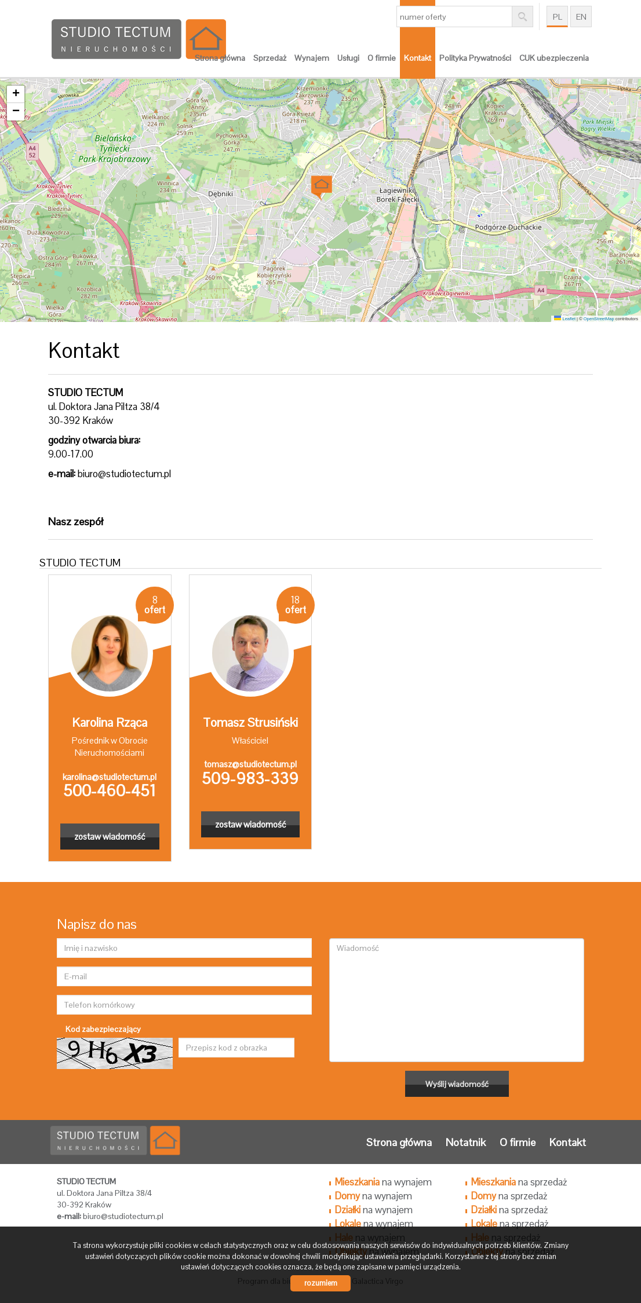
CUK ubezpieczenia (554, 58)
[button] (321, 184)
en (581, 17)
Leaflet (565, 318)
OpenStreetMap (599, 318)
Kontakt (417, 58)
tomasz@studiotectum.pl (250, 764)
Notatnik (466, 1142)
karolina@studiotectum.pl (109, 776)
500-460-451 (109, 791)
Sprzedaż (269, 58)
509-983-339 (250, 778)
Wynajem (311, 58)
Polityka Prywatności (475, 58)
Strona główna (220, 58)
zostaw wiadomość (109, 836)
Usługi (348, 58)
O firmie (381, 58)
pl (557, 17)
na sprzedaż (519, 1182)
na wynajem (383, 1182)
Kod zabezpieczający (103, 1029)
